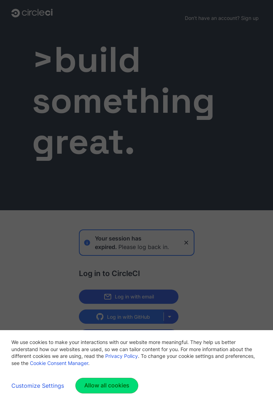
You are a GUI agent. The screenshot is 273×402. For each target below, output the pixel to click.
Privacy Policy (121, 356)
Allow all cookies (106, 385)
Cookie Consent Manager (59, 363)
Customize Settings (37, 385)
